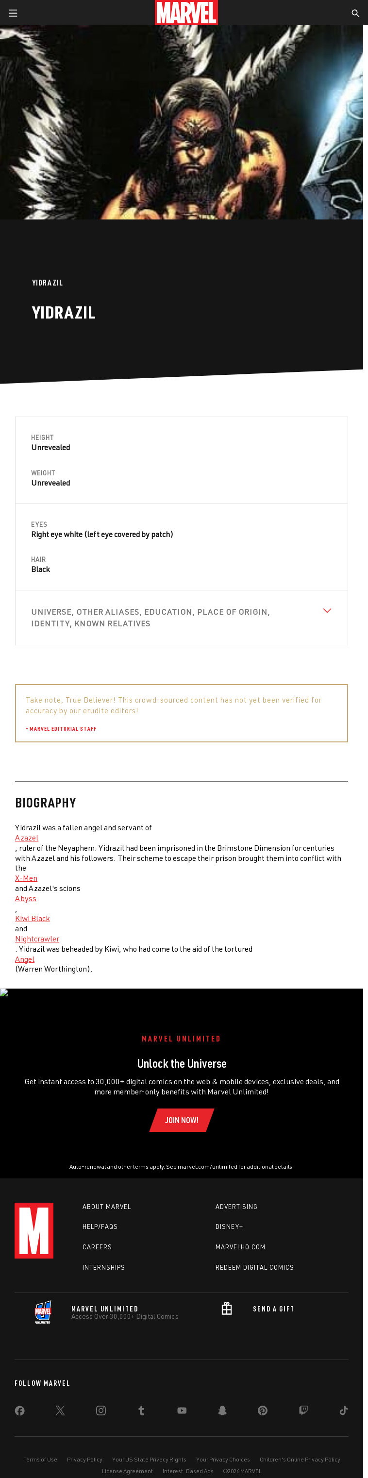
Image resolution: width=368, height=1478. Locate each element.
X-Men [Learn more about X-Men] (26, 878)
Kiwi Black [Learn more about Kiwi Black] (32, 918)
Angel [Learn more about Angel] (24, 959)
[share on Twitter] (60, 1402)
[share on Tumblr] (141, 1402)
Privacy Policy (84, 1449)
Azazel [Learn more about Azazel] (26, 837)
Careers (97, 1237)
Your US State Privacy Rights (149, 1449)
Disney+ (229, 1217)
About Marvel (107, 1196)
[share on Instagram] (101, 1402)
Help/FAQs (100, 1217)
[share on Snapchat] (222, 1402)
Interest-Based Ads (188, 1460)
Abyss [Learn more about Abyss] (25, 898)
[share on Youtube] (182, 1402)
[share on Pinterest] (263, 1402)
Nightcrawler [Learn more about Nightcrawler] (37, 938)
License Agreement (127, 1460)
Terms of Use (40, 1449)
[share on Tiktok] (344, 1402)
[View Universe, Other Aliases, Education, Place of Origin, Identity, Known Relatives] (181, 617)
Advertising (237, 1196)
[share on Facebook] (20, 1403)
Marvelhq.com (241, 1237)
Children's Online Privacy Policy (300, 1449)
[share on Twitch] (303, 1402)
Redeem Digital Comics (255, 1257)
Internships (104, 1257)
